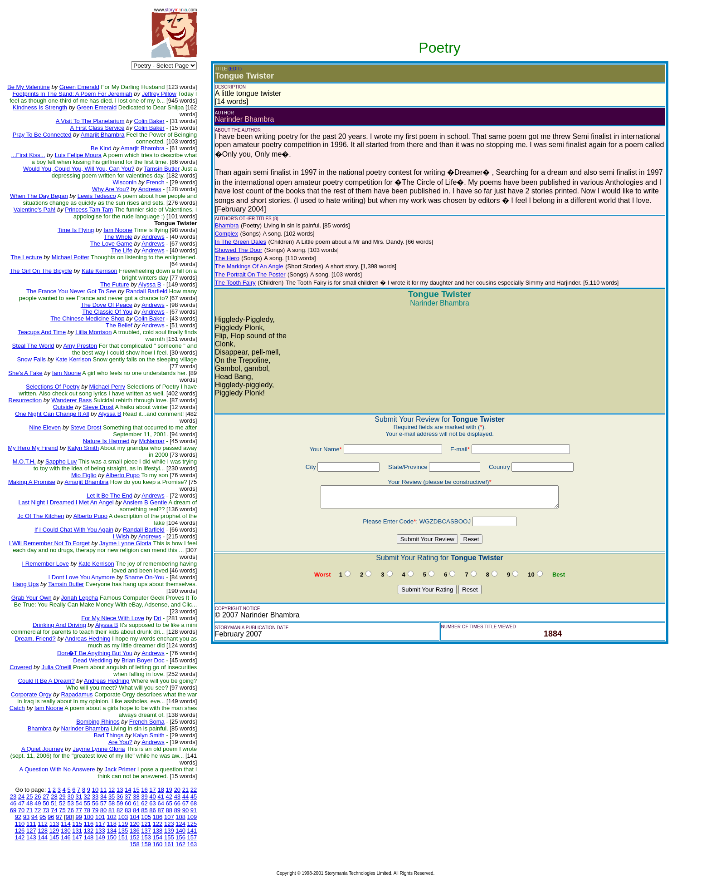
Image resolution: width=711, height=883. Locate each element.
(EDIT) (235, 68)
